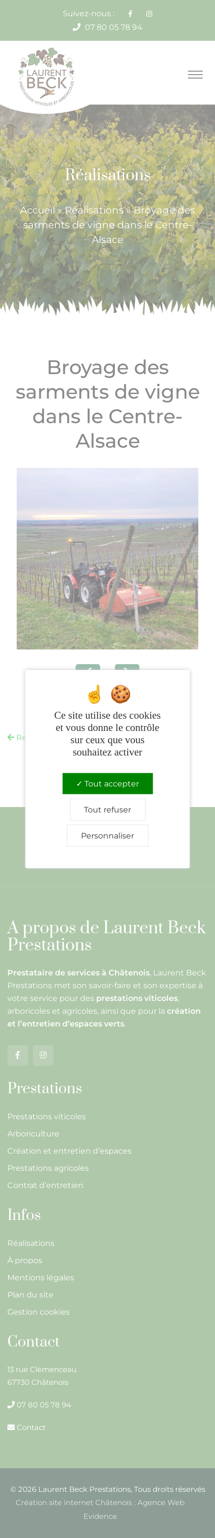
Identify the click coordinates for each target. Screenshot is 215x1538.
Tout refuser (107, 809)
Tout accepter (107, 783)
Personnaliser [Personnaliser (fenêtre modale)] (107, 835)
